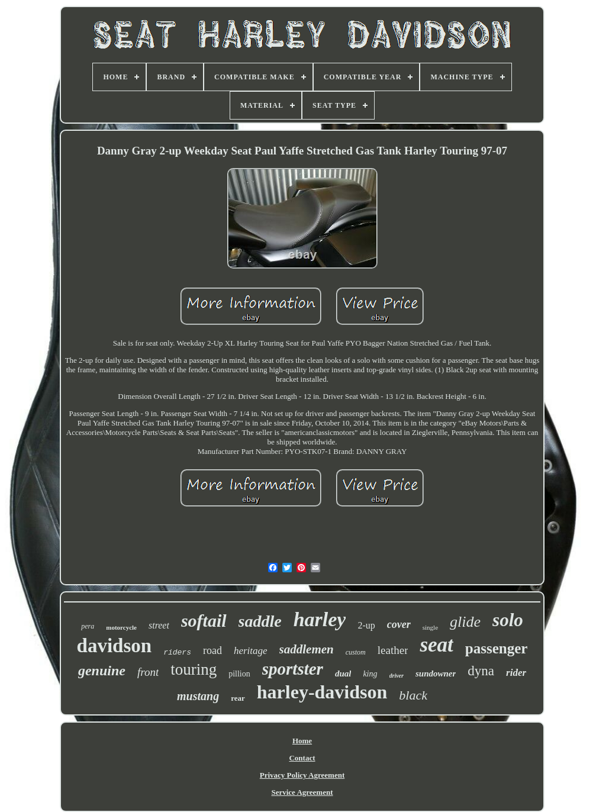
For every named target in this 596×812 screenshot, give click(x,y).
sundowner (435, 673)
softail (204, 620)
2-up (366, 625)
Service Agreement (302, 792)
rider (516, 672)
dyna (481, 670)
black (413, 695)
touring (193, 669)
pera (87, 626)
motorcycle (121, 627)
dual (343, 673)
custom (356, 652)
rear (238, 698)
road (212, 650)
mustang (198, 696)
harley (320, 619)
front (148, 672)
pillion (239, 673)
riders (177, 652)
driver (396, 675)
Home (302, 740)
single (430, 627)
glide (465, 621)
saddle (260, 621)
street (159, 625)
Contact (302, 757)
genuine (101, 670)
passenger (496, 648)
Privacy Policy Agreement (302, 775)
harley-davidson (322, 692)
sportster (292, 668)
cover (399, 624)
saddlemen (306, 649)
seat (436, 644)
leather (393, 650)
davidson (114, 645)
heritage (251, 650)
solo (507, 620)
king (370, 673)
